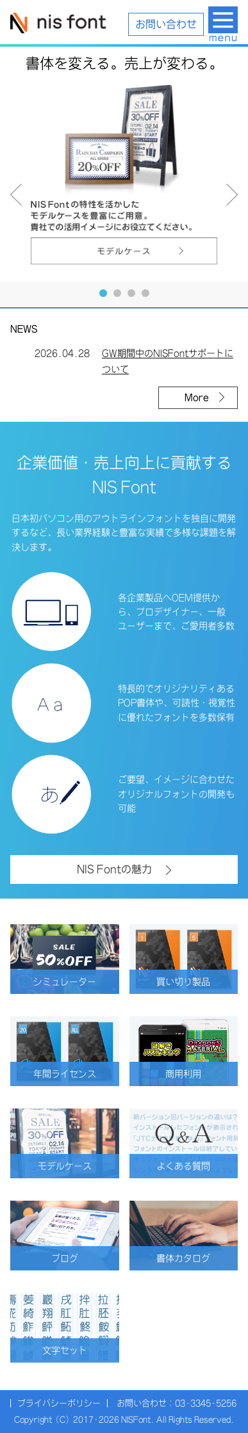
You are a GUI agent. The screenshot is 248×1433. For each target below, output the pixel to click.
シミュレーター (73, 981)
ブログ (82, 1258)
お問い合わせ (166, 24)
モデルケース (75, 1166)
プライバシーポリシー (59, 1403)
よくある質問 (193, 1166)
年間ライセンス (73, 1073)
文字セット (77, 1350)
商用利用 (198, 1073)
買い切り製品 (193, 981)
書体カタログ (193, 1258)
